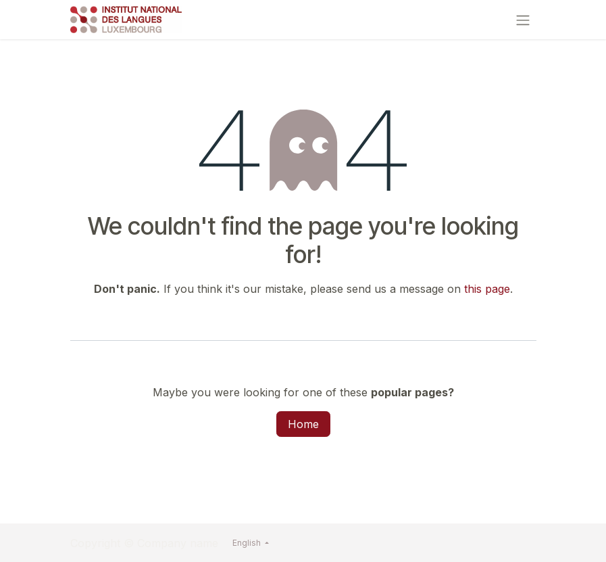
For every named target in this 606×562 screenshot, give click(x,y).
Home (303, 424)
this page (487, 289)
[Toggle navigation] (522, 19)
